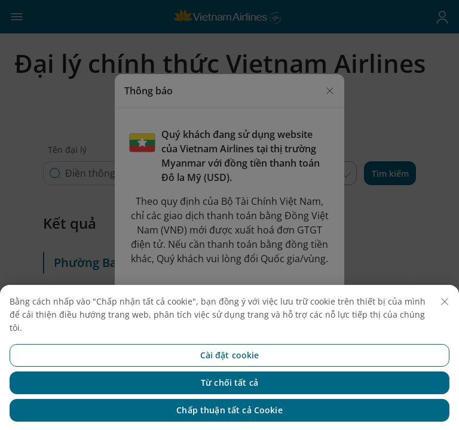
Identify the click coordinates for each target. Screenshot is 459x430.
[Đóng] (444, 317)
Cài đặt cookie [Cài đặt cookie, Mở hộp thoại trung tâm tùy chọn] (229, 370)
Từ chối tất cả (229, 398)
